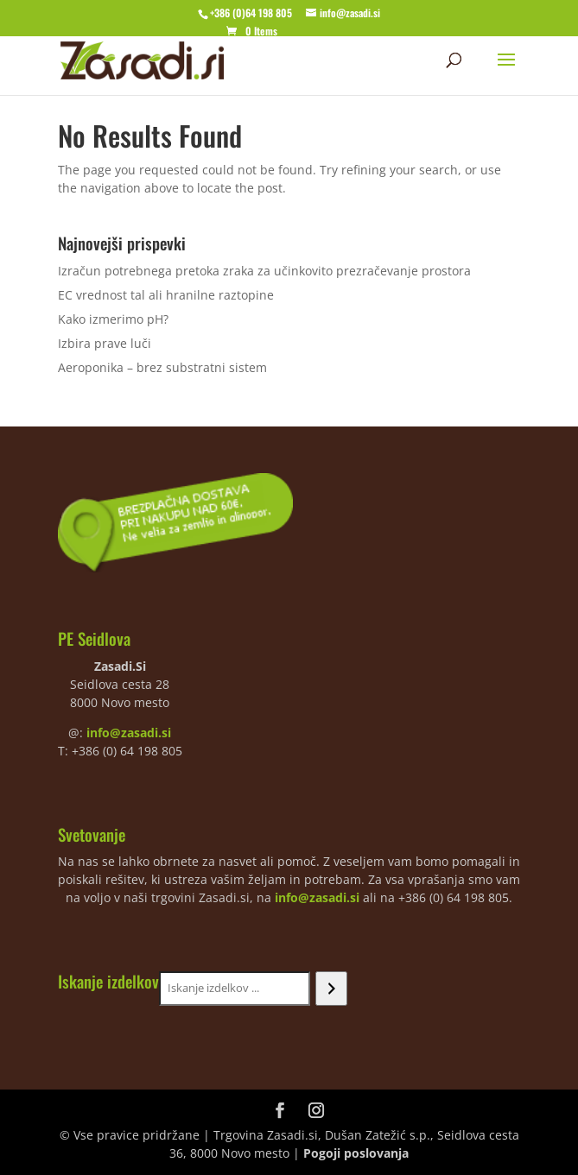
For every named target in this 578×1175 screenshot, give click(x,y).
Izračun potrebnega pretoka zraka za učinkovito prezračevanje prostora (264, 270)
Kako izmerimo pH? (113, 319)
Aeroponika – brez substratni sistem (162, 367)
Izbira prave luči (104, 343)
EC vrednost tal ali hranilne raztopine (166, 295)
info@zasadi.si (128, 732)
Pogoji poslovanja (356, 1153)
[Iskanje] (331, 988)
